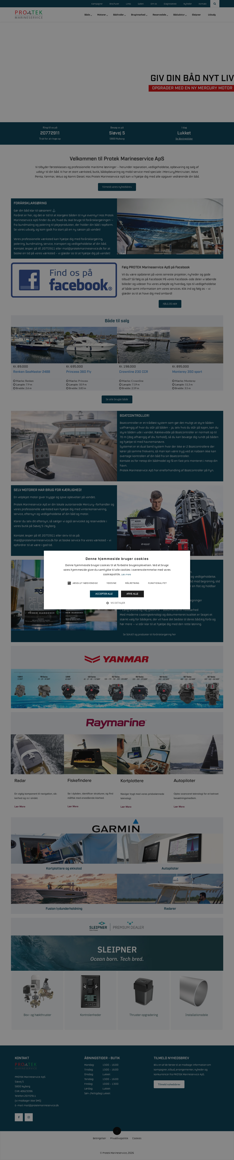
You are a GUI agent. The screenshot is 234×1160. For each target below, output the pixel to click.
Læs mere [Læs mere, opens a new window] (126, 574)
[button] (117, 603)
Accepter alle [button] (104, 593)
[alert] (117, 580)
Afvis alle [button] (132, 593)
